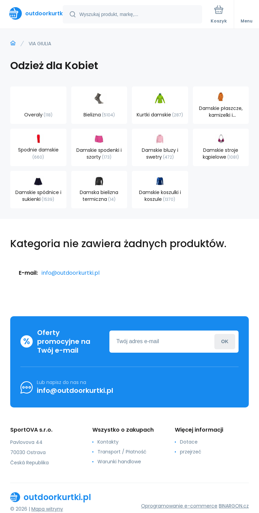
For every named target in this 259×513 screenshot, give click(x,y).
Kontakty (108, 441)
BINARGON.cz (234, 505)
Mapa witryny (47, 509)
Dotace (189, 441)
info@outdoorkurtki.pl (71, 273)
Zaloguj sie (224, 341)
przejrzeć (190, 451)
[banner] (31, 13)
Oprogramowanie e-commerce (179, 505)
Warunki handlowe (119, 461)
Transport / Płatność (122, 451)
